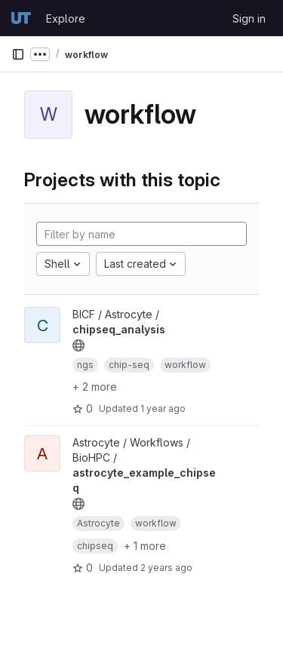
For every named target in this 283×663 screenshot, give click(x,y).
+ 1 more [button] (145, 545)
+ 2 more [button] (94, 386)
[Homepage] (21, 18)
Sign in (249, 18)
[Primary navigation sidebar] (18, 54)
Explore (65, 18)
